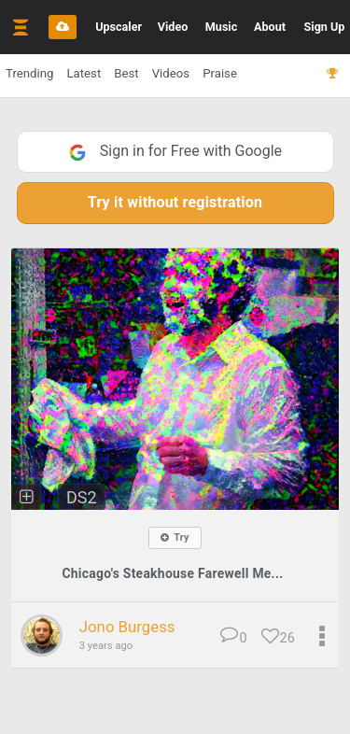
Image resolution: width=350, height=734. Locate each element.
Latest (83, 73)
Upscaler (118, 27)
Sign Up (324, 27)
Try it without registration (175, 202)
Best (126, 73)
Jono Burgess (127, 626)
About (270, 27)
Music (221, 27)
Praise (220, 73)
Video (173, 27)
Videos (170, 73)
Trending (29, 73)
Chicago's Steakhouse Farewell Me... (172, 573)
